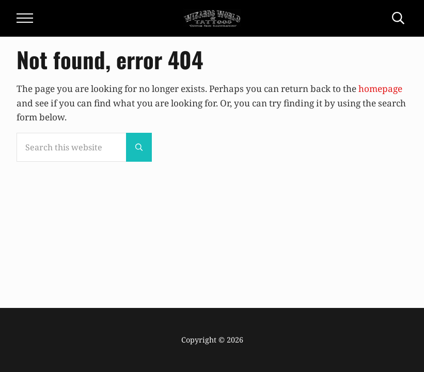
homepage (380, 89)
